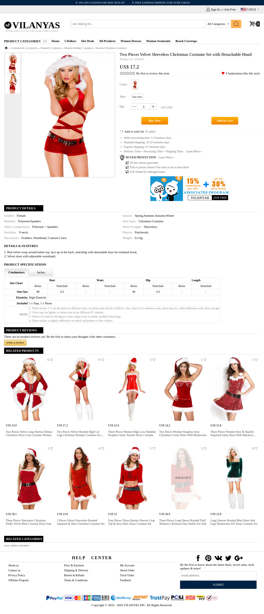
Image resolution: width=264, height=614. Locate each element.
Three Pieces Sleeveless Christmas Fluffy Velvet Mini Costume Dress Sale (28, 522)
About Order (127, 570)
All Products (107, 41)
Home (55, 41)
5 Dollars (70, 41)
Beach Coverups (186, 41)
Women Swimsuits (158, 41)
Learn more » (194, 151)
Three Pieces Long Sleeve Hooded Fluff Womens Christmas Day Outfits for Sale (182, 522)
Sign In (215, 9)
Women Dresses (130, 41)
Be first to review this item (152, 73)
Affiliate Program (18, 580)
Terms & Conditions (76, 580)
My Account (127, 565)
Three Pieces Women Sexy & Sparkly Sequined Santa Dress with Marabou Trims (232, 435)
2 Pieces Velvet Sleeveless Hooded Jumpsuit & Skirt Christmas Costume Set (81, 522)
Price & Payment (74, 565)
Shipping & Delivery (76, 570)
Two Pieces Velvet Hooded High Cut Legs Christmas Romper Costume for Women (79, 435)
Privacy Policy (16, 575)
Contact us (14, 570)
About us (13, 565)
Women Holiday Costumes (78, 47)
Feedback (125, 580)
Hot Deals (87, 41)
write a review (15, 342)
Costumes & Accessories (24, 47)
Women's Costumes (50, 47)
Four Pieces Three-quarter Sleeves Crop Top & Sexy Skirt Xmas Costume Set (131, 522)
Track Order (127, 575)
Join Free (230, 9)
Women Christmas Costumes (111, 47)
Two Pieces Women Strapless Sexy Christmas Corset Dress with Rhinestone (182, 433)
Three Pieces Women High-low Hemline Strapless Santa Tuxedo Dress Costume (132, 433)
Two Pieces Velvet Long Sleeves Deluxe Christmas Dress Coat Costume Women (29, 433)
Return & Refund (74, 575)
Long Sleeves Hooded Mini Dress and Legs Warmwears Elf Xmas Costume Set (233, 522)
